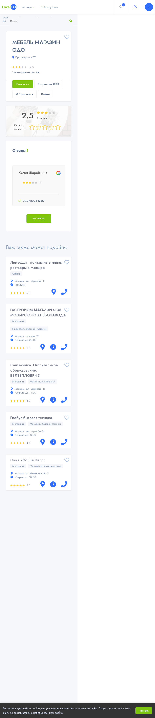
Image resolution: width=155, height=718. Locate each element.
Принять (144, 711)
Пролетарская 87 (24, 57)
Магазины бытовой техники (45, 424)
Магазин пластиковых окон (45, 466)
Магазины (18, 321)
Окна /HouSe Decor (27, 460)
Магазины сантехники (42, 381)
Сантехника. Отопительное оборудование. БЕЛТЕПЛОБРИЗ (34, 370)
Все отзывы (38, 218)
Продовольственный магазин (29, 329)
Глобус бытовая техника (31, 417)
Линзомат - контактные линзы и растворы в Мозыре (38, 265)
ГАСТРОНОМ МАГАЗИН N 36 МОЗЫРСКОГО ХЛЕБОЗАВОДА (38, 312)
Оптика (16, 274)
